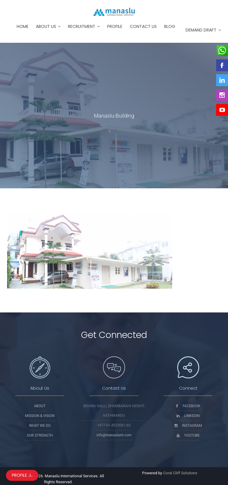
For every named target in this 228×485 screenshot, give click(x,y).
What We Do (40, 426)
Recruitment (81, 26)
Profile (114, 26)
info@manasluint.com (114, 435)
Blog (169, 26)
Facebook (188, 406)
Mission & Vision (40, 416)
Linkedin (188, 416)
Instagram (188, 426)
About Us (46, 26)
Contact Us (143, 26)
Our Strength (40, 435)
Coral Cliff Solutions (180, 473)
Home (22, 26)
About (40, 406)
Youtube (188, 435)
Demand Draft (201, 30)
